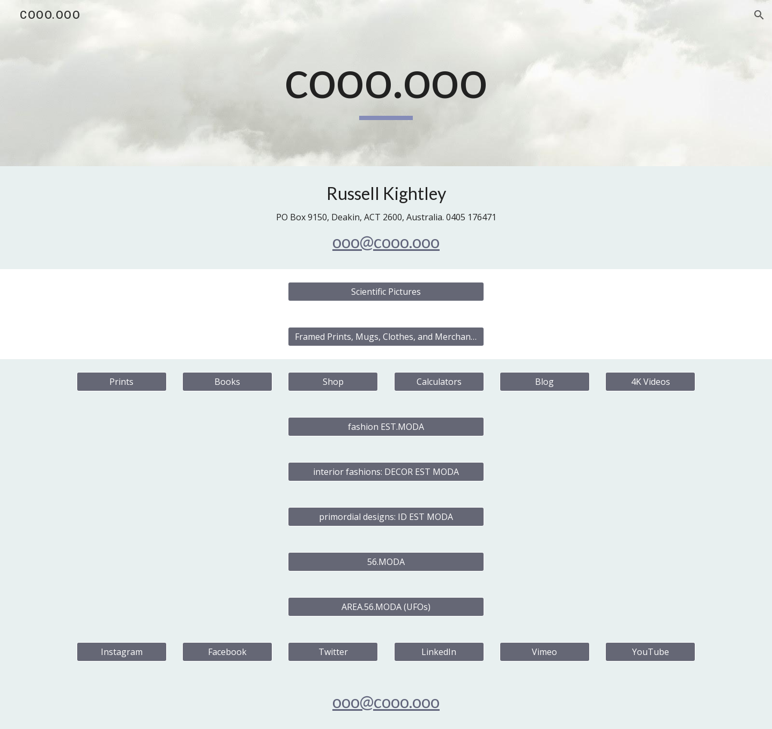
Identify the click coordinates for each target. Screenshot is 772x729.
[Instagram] (121, 651)
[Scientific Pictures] (385, 291)
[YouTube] (650, 651)
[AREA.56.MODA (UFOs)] (385, 606)
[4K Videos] (650, 381)
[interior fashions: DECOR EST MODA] (385, 471)
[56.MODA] (385, 561)
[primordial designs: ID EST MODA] (385, 516)
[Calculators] (439, 381)
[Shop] (332, 381)
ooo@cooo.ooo (386, 241)
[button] (759, 15)
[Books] (227, 381)
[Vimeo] (544, 651)
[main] (386, 83)
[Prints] (121, 381)
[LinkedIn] (439, 651)
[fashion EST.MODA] (385, 426)
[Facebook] (227, 651)
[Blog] (544, 381)
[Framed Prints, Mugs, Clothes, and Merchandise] (385, 336)
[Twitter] (332, 651)
